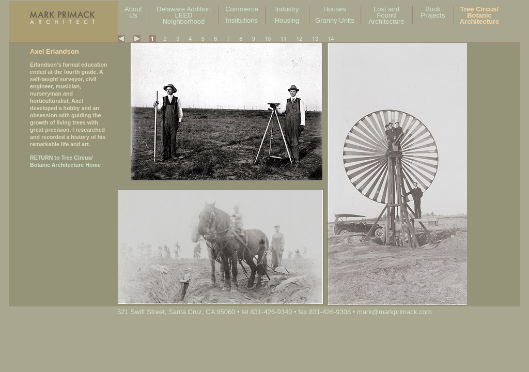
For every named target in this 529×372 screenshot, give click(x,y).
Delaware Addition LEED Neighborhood (184, 15)
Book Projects (433, 12)
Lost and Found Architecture (386, 15)
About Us (133, 12)
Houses (334, 9)
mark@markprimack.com (394, 312)
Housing (287, 20)
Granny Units (334, 20)
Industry (287, 9)
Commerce (241, 9)
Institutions (242, 20)
